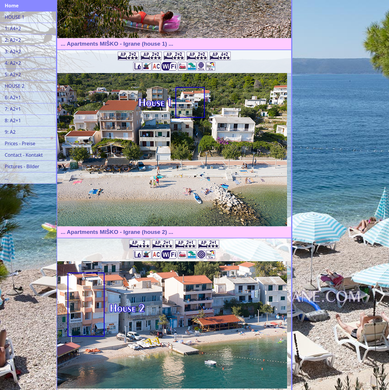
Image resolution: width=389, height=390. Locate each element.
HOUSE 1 (14, 17)
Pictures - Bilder (22, 166)
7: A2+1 (13, 109)
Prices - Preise (20, 143)
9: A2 (10, 132)
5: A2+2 (13, 74)
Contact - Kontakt (24, 155)
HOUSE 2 (14, 86)
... (7, 178)
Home (12, 5)
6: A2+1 (13, 97)
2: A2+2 (13, 40)
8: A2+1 (13, 120)
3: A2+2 (13, 51)
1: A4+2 (13, 28)
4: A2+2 (13, 63)
